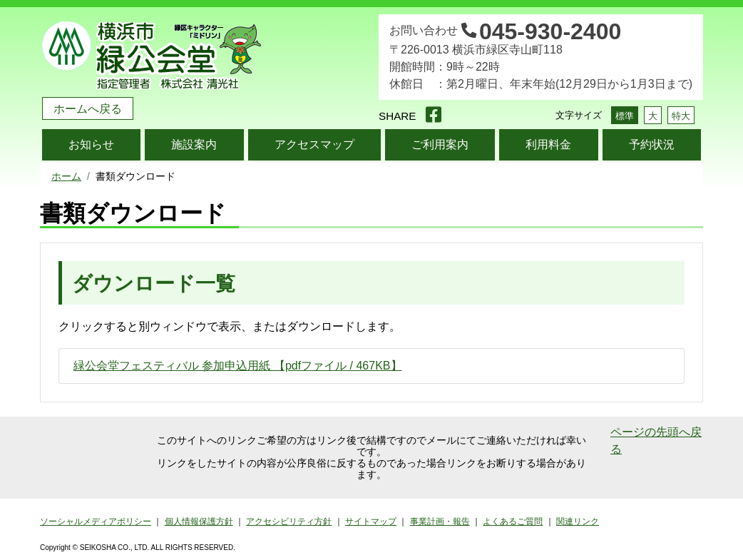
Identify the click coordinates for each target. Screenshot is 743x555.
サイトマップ (370, 521)
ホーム (66, 176)
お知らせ (91, 144)
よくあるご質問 (513, 521)
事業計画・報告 (440, 521)
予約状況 (652, 144)
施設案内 (194, 144)
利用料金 (548, 144)
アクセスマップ (314, 144)
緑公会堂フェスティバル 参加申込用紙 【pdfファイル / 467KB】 (237, 366)
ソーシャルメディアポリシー (95, 521)
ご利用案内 (439, 144)
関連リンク (577, 521)
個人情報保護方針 (199, 521)
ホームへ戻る (87, 109)
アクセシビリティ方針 (289, 521)
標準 (624, 116)
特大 (681, 116)
